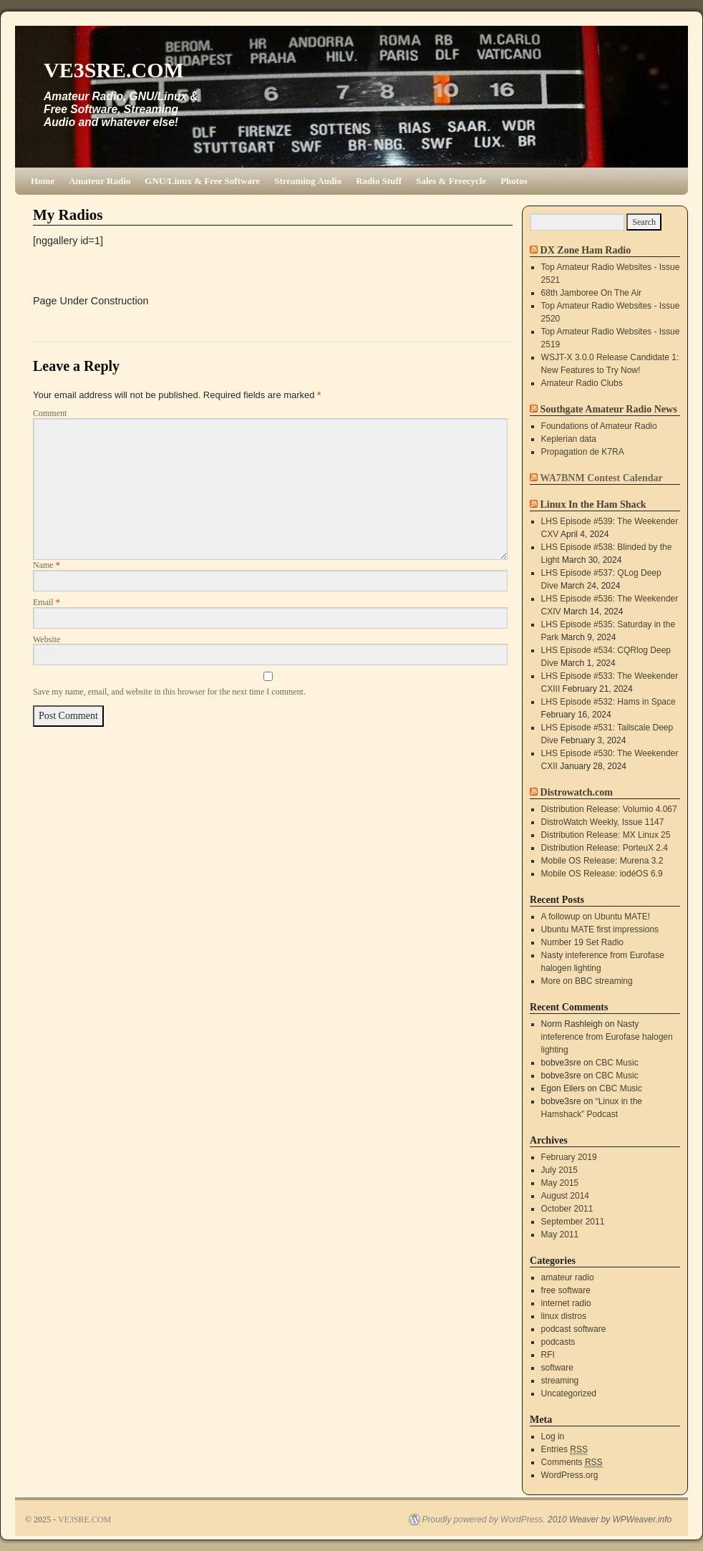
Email (46, 602)
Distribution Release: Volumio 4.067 (609, 809)
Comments (572, 1462)
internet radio (566, 1303)
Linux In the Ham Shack (593, 504)
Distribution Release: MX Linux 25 (606, 835)
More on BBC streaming (587, 981)
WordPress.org (569, 1475)
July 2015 (559, 1170)
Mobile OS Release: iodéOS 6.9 (602, 874)
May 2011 (560, 1234)
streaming (560, 1381)
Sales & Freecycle (451, 180)
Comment (50, 413)
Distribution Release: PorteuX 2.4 (604, 848)
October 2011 (567, 1209)
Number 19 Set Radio (582, 942)
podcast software (573, 1329)
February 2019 (569, 1157)
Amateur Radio (99, 180)
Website (46, 639)
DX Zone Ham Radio (585, 250)
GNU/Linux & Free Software (202, 180)
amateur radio (567, 1277)
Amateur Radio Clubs (582, 383)
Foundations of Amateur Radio (599, 426)
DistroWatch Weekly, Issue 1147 (602, 822)
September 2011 (573, 1222)
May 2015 (560, 1183)
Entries (564, 1449)
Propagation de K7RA (582, 452)
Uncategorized (568, 1393)
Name (46, 565)
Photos (514, 180)
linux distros (563, 1316)
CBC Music (617, 1063)
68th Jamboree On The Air (591, 293)
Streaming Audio (307, 180)
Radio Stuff (379, 180)
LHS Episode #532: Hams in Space (608, 702)
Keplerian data (568, 439)
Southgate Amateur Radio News (608, 409)
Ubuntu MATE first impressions (600, 929)
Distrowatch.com (576, 792)
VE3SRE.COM (114, 70)
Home (42, 180)
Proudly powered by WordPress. (484, 1519)
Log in (553, 1436)
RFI (548, 1355)
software (557, 1368)
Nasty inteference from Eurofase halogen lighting (607, 1037)
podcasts (558, 1342)
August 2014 (565, 1196)
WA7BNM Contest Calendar (601, 477)
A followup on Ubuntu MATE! (596, 917)
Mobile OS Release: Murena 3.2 (602, 861)
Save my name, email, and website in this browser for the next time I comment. (169, 692)
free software (566, 1290)
